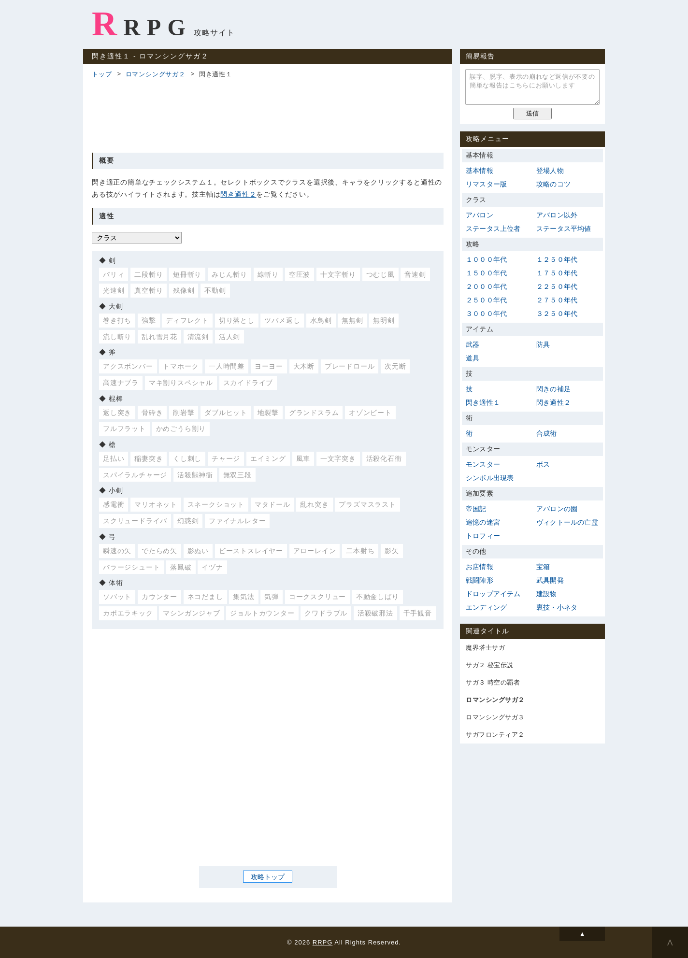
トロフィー (483, 536)
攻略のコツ (553, 184)
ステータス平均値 (563, 228)
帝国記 (476, 509)
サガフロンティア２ (495, 734)
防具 (543, 344)
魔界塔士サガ (485, 647)
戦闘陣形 (479, 580)
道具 (472, 358)
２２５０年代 (556, 286)
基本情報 (479, 170)
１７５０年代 (556, 273)
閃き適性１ (483, 402)
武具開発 (550, 580)
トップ (102, 74)
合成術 (546, 433)
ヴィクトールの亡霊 (567, 522)
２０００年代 (486, 286)
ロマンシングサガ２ (156, 74)
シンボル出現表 (490, 478)
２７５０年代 (556, 300)
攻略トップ (268, 876)
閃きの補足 (553, 389)
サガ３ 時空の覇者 (493, 682)
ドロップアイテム (493, 594)
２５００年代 (486, 300)
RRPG (142, 23)
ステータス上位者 (493, 228)
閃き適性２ (238, 194)
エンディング (486, 607)
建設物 (546, 594)
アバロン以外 (556, 215)
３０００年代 (486, 313)
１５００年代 (486, 273)
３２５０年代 (556, 313)
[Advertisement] (268, 114)
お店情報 (479, 567)
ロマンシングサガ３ (495, 717)
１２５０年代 (556, 259)
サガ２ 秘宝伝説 (490, 665)
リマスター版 (486, 184)
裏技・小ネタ (556, 607)
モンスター (483, 464)
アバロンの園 (556, 509)
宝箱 (543, 567)
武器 (472, 344)
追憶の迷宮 (483, 522)
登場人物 (550, 170)
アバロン (479, 215)
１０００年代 (486, 259)
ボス (543, 464)
